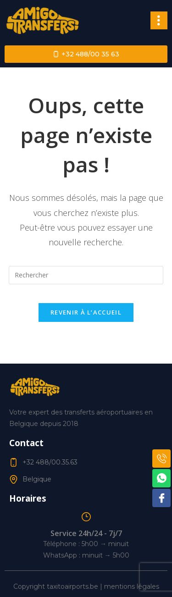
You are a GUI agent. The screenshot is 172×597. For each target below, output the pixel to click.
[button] (158, 20)
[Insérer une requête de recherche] (86, 275)
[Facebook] (161, 498)
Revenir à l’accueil (86, 312)
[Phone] (161, 458)
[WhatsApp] (161, 478)
